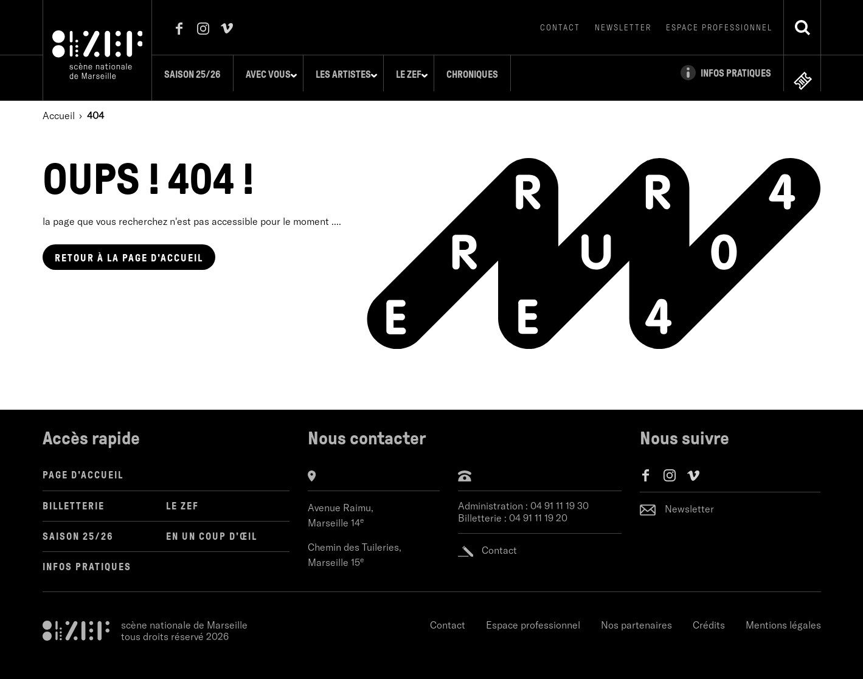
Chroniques (479, 74)
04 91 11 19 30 (559, 497)
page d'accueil (129, 249)
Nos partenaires (636, 616)
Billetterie (74, 497)
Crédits (709, 616)
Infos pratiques (87, 558)
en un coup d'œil (211, 527)
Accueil (59, 106)
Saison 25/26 (200, 74)
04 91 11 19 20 (538, 509)
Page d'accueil (83, 466)
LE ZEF (182, 497)
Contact (560, 27)
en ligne (803, 72)
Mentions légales (783, 616)
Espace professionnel (719, 27)
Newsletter (623, 27)
